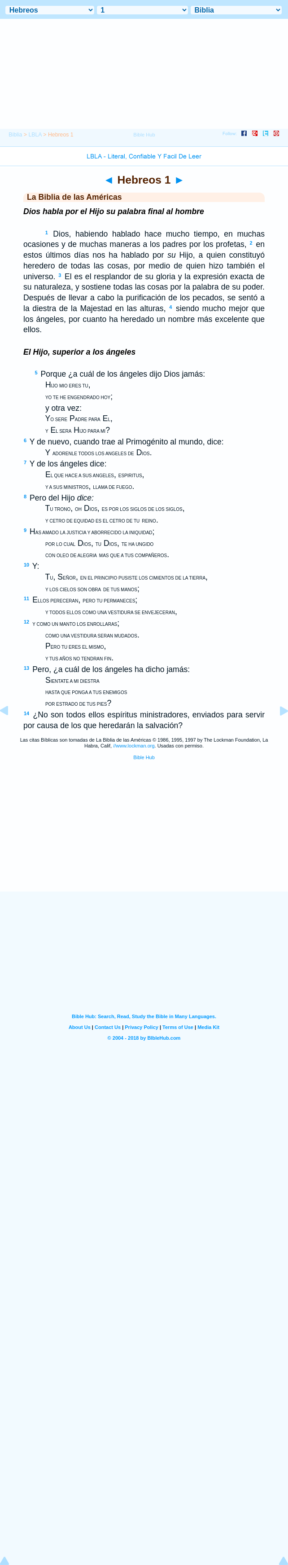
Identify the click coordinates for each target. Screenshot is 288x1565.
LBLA (34, 135)
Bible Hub (144, 757)
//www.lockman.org (133, 745)
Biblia (15, 135)
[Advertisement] (144, 836)
